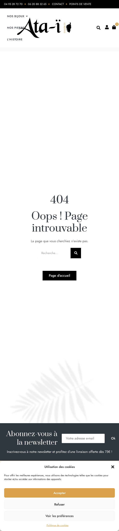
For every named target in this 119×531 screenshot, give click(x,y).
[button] (113, 467)
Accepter (59, 493)
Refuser (59, 504)
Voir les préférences (59, 516)
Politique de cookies (57, 525)
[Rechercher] (76, 253)
